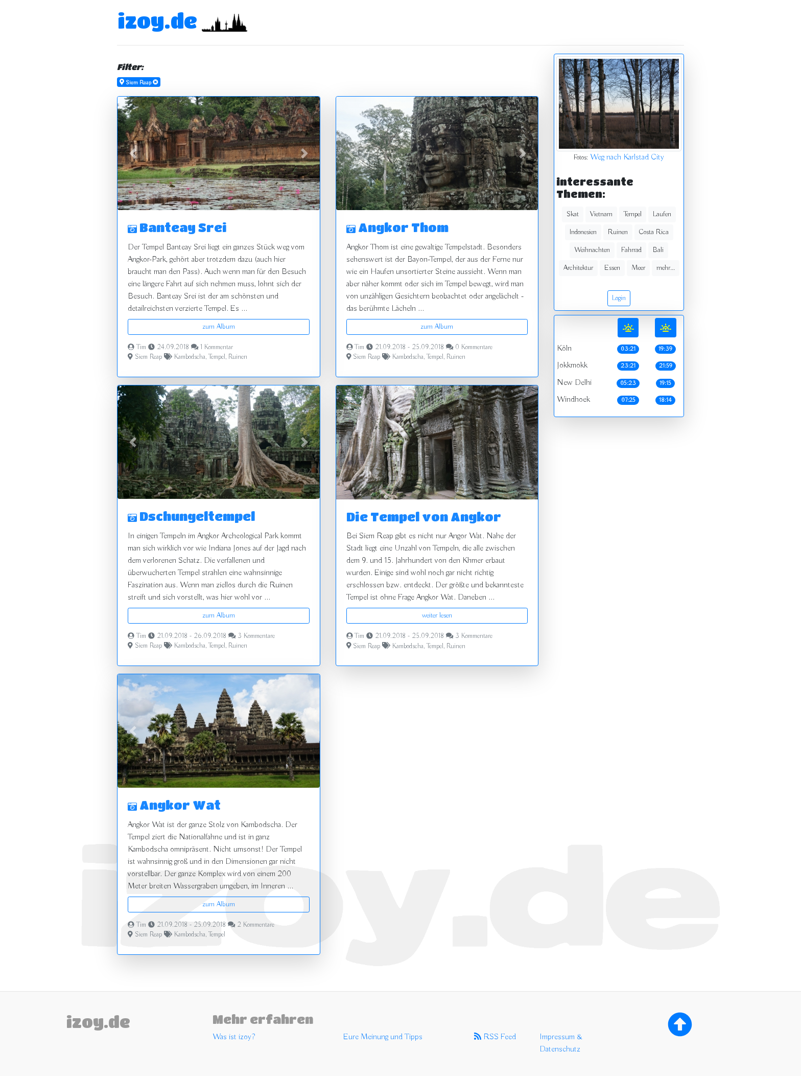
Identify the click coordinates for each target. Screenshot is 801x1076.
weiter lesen (437, 615)
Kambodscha (189, 357)
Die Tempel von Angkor (423, 516)
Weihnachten (592, 250)
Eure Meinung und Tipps (382, 1037)
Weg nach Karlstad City (627, 157)
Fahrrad (631, 250)
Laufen (662, 214)
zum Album (218, 326)
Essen (612, 267)
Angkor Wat (174, 805)
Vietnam (601, 214)
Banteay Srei (177, 227)
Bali (658, 250)
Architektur (578, 267)
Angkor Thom (397, 227)
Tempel (216, 357)
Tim (141, 348)
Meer (638, 267)
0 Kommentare (473, 348)
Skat (573, 214)
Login (619, 298)
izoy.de (157, 20)
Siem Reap (148, 357)
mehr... (665, 267)
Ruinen (237, 357)
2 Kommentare (255, 925)
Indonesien (583, 232)
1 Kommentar (216, 348)
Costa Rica (654, 232)
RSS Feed (495, 1037)
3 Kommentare (256, 636)
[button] (132, 153)
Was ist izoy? (234, 1037)
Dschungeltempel (191, 516)
